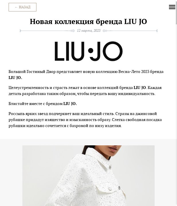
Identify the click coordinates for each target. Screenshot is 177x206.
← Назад (22, 7)
